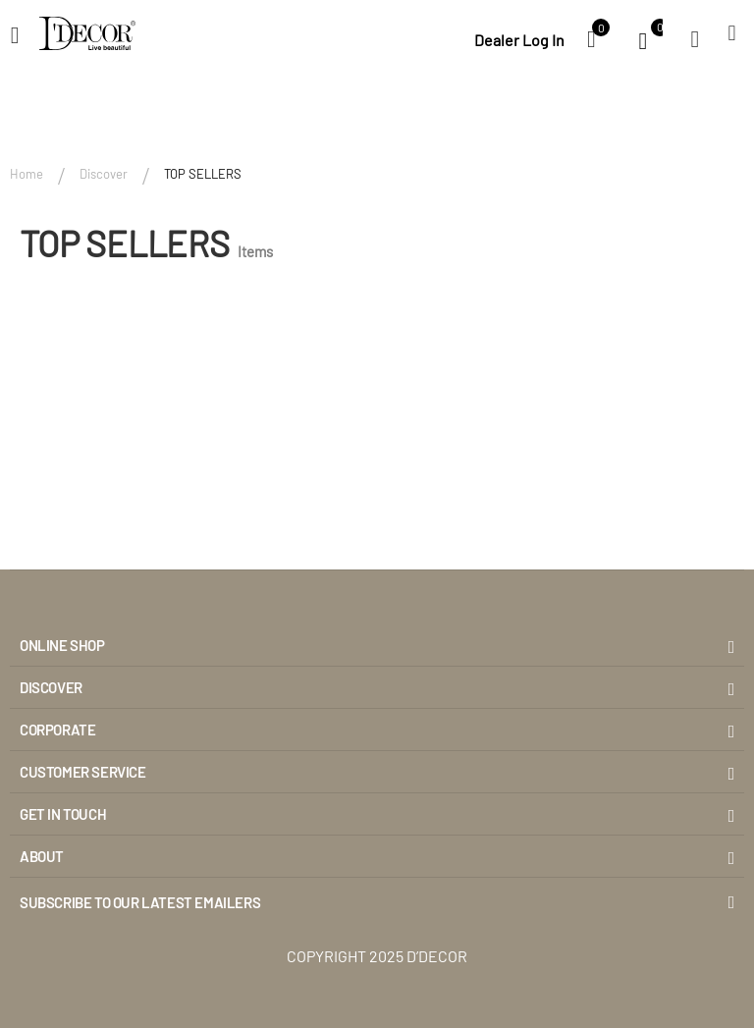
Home (26, 174)
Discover (104, 174)
